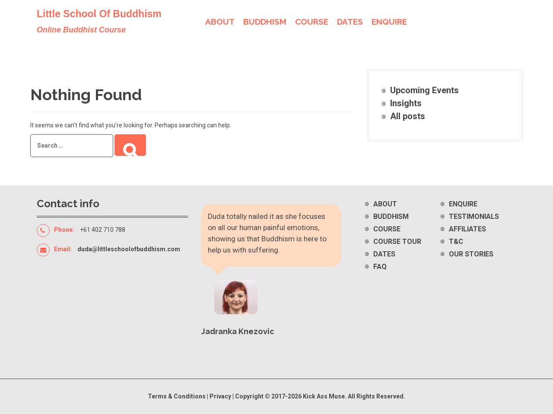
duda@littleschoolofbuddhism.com (128, 249)
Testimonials (474, 216)
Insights (406, 103)
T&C (456, 241)
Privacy (221, 396)
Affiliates (467, 229)
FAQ (380, 266)
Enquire (463, 204)
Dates (384, 254)
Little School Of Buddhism (99, 13)
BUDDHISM (264, 21)
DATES (350, 21)
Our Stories (471, 254)
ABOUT (220, 21)
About (385, 204)
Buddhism (391, 216)
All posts (407, 116)
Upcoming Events (424, 90)
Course (386, 229)
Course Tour (397, 241)
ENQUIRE (389, 21)
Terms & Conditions (177, 396)
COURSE (311, 21)
